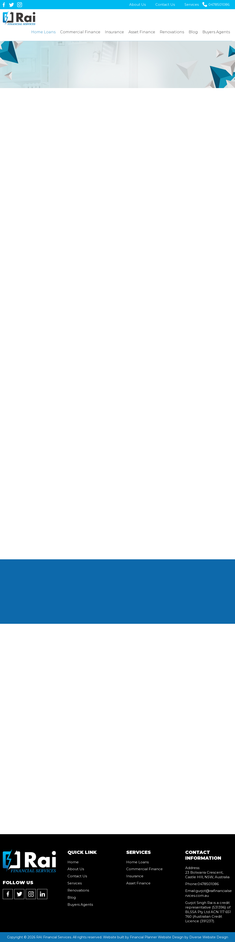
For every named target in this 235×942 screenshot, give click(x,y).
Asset (142, 32)
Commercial (80, 32)
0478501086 (218, 4)
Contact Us (165, 4)
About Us (137, 4)
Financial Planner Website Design (157, 937)
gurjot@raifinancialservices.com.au (208, 893)
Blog (193, 32)
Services (192, 4)
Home (43, 32)
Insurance (114, 32)
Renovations (172, 32)
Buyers (216, 32)
